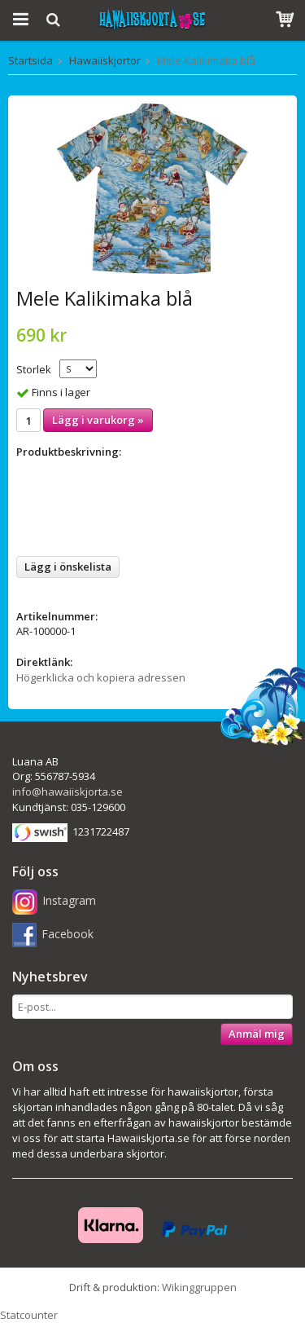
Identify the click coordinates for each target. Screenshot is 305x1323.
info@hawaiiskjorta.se (67, 791)
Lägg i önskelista (67, 566)
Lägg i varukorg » (98, 419)
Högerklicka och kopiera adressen (100, 677)
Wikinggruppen (199, 1287)
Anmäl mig (257, 1033)
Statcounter (29, 1315)
